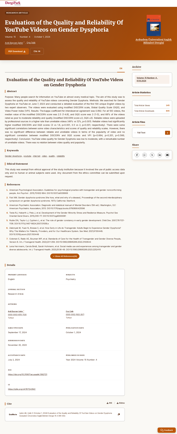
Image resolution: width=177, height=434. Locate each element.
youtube (27, 156)
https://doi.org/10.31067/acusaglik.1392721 (27, 374)
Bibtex (121, 403)
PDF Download (16, 51)
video (44, 156)
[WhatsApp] (144, 155)
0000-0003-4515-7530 (17, 315)
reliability (61, 156)
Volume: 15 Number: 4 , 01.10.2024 (147, 79)
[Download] (167, 133)
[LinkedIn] (159, 155)
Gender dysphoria (13, 156)
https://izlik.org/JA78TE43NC (22, 389)
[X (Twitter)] (152, 155)
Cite (37, 51)
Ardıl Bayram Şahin (14, 43)
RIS (109, 403)
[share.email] (167, 155)
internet (36, 156)
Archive (136, 66)
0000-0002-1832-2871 (75, 314)
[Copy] (119, 414)
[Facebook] (137, 155)
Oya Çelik (31, 42)
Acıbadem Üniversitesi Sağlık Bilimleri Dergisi (154, 41)
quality (52, 156)
